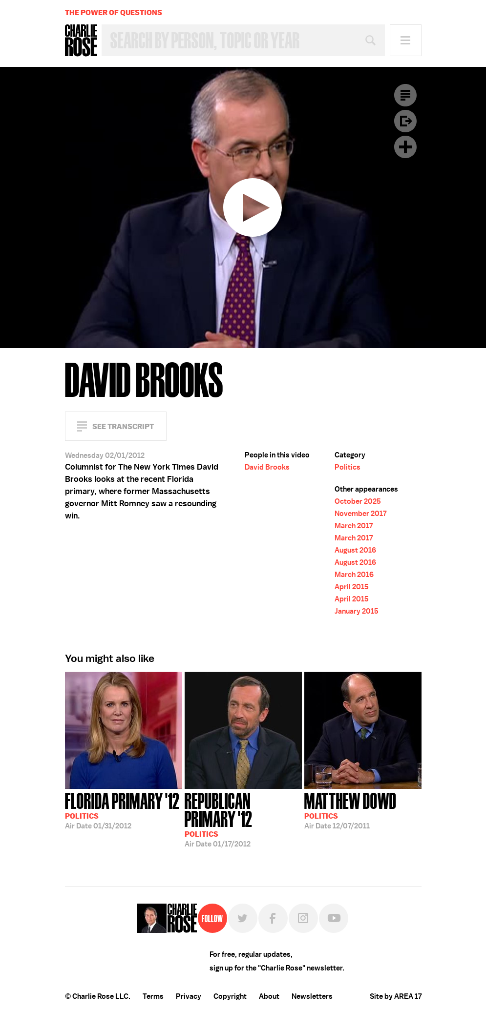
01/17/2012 (243, 819)
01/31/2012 (122, 810)
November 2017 (360, 513)
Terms (153, 996)
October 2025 (358, 501)
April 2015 (352, 587)
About (269, 996)
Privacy (188, 996)
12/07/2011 (350, 810)
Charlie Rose (81, 40)
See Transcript (123, 426)
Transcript (405, 95)
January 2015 (357, 611)
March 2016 (354, 574)
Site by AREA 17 (396, 996)
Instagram (303, 918)
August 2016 (355, 550)
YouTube (333, 918)
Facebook (273, 918)
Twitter (242, 918)
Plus (405, 147)
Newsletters (312, 996)
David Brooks (267, 467)
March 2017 (354, 526)
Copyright (230, 996)
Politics (347, 467)
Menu (406, 40)
